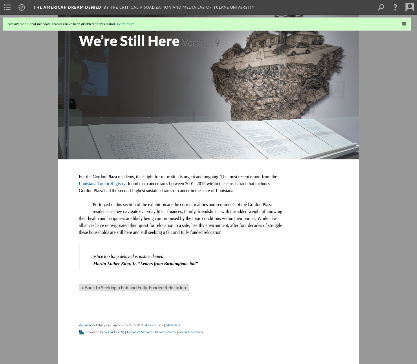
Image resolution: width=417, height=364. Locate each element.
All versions (154, 325)
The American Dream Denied (67, 7)
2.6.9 (119, 332)
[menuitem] (7, 7)
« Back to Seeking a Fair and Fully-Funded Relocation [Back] (134, 287)
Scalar (109, 332)
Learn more (125, 24)
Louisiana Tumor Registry (103, 183)
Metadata (173, 325)
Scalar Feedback (190, 332)
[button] (395, 7)
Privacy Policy (165, 332)
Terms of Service (140, 332)
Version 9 (86, 325)
